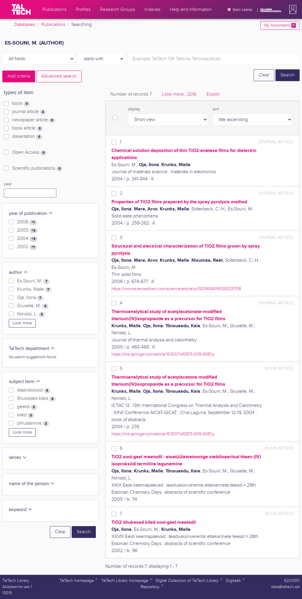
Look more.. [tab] (179, 94)
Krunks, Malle (34, 289)
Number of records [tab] (131, 94)
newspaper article (33, 120)
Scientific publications (37, 168)
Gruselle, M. (32, 306)
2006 (27, 222)
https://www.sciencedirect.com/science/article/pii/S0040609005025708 (176, 288)
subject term (24, 381)
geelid (27, 407)
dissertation (27, 137)
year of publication (31, 213)
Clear (264, 75)
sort (216, 109)
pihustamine (33, 423)
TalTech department (32, 348)
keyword (20, 510)
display (134, 109)
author (18, 272)
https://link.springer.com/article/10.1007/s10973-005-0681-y (162, 354)
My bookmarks (280, 25)
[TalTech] (21, 9)
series (18, 457)
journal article (29, 112)
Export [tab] (212, 94)
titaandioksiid (33, 390)
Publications (53, 24)
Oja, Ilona (30, 298)
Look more (22, 323)
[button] (292, 9)
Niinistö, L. (31, 314)
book (21, 104)
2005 (27, 230)
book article (27, 128)
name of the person (32, 484)
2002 (27, 247)
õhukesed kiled (36, 399)
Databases (24, 24)
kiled (25, 415)
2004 (27, 239)
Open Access (29, 153)
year (8, 184)
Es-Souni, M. (33, 281)
